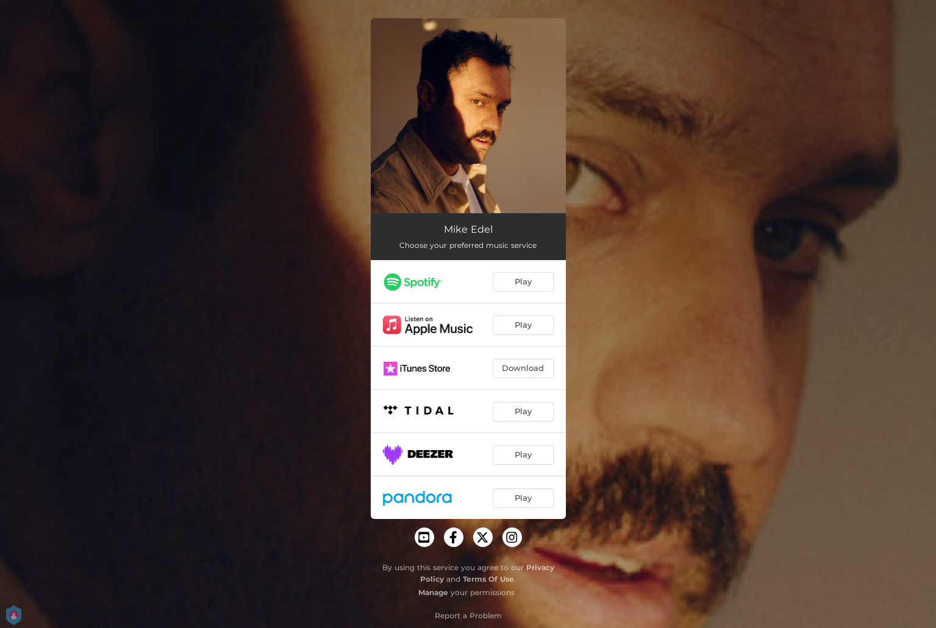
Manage (433, 592)
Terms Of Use (488, 579)
